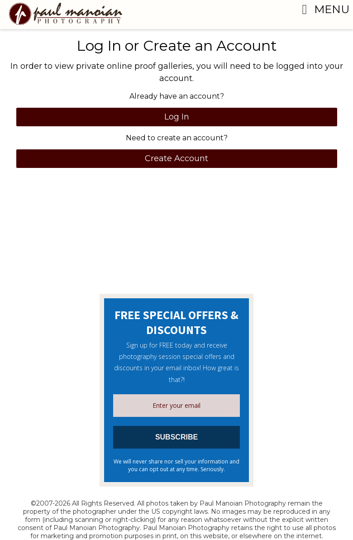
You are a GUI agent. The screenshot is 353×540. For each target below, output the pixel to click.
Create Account (176, 158)
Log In (176, 117)
